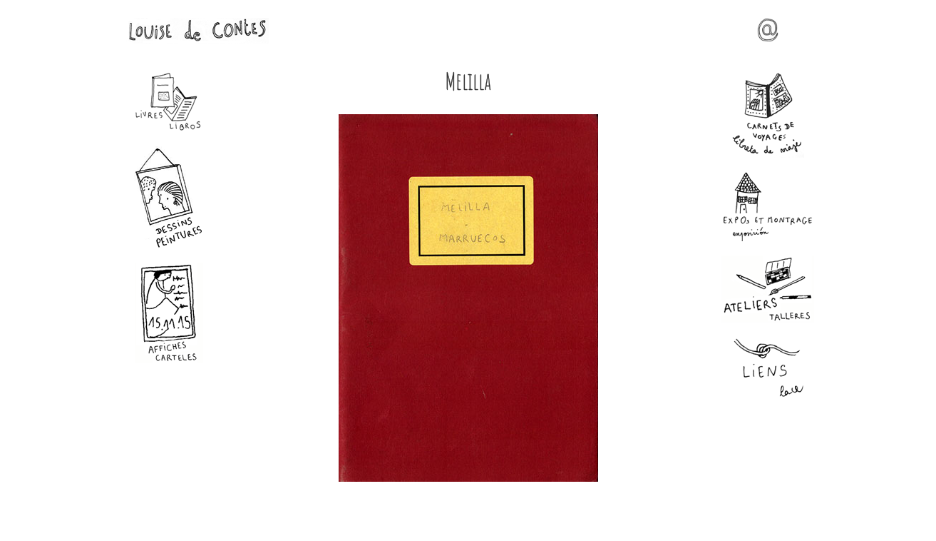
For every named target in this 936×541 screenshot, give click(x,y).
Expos (768, 206)
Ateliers (768, 289)
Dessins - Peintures (169, 197)
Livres (169, 102)
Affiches (169, 313)
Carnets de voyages (768, 115)
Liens (768, 368)
